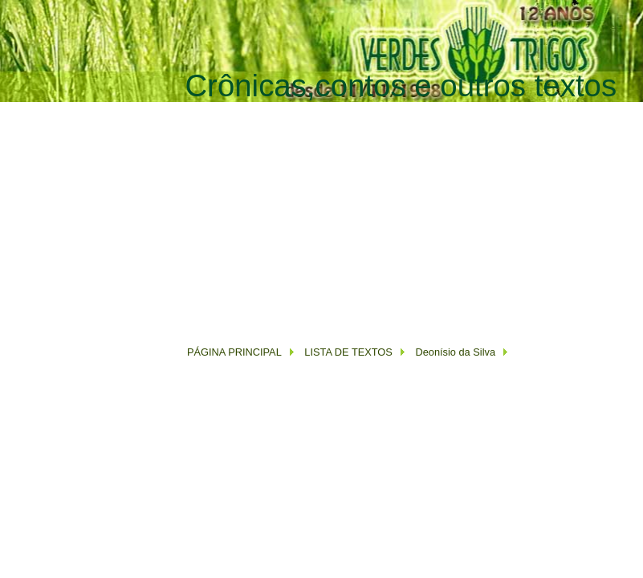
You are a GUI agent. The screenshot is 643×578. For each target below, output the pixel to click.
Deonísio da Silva (455, 352)
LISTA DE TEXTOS (347, 352)
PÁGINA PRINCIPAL (234, 352)
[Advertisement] (372, 216)
